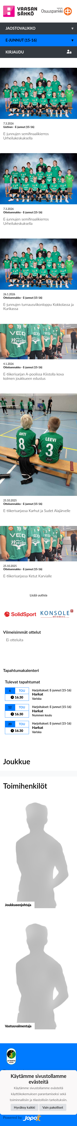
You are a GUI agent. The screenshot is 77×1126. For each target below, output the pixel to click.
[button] (38, 856)
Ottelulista (13, 656)
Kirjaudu (38, 52)
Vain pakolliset (53, 1107)
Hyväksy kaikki (24, 1107)
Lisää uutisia (38, 595)
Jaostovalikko (41, 28)
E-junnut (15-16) (41, 40)
